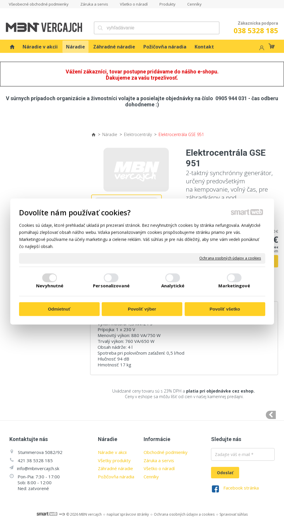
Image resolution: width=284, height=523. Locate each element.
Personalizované (111, 286)
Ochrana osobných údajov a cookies (230, 258)
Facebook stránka (241, 488)
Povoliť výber (142, 308)
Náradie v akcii (112, 452)
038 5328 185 (256, 30)
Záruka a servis (159, 460)
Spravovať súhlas (234, 514)
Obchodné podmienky (166, 452)
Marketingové (234, 286)
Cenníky (151, 477)
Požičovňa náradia (116, 477)
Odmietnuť (59, 308)
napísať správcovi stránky (128, 514)
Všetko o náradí (159, 468)
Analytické (173, 286)
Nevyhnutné (49, 286)
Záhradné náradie (115, 468)
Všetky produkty (114, 460)
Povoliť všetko (225, 308)
